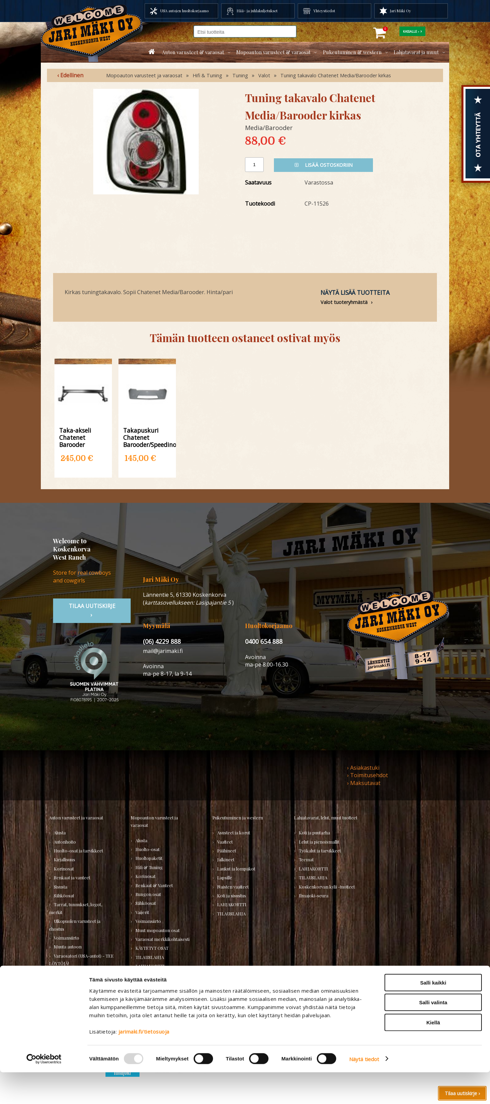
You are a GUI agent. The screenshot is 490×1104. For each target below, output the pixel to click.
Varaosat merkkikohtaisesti (162, 939)
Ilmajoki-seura (313, 895)
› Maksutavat (363, 783)
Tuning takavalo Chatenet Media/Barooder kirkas (335, 75)
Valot (264, 75)
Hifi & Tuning (207, 75)
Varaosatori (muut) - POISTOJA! (71, 976)
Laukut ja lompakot (236, 868)
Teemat (306, 859)
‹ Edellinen (70, 75)
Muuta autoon (68, 946)
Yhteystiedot (324, 10)
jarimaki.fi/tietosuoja (143, 1063)
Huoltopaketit (148, 858)
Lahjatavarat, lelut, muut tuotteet (325, 817)
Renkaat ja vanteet (72, 877)
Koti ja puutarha (314, 832)
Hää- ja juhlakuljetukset (257, 10)
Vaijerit (142, 912)
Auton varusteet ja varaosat (76, 817)
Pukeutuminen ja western (237, 817)
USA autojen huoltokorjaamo (184, 10)
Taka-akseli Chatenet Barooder (75, 437)
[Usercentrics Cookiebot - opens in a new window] (44, 1091)
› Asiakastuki (363, 767)
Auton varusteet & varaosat (193, 52)
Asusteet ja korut (233, 832)
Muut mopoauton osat (157, 930)
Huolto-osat (147, 849)
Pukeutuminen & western (352, 52)
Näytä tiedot (364, 1090)
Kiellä (433, 1054)
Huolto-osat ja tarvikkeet (78, 850)
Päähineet (226, 850)
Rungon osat (148, 894)
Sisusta (60, 887)
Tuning (240, 75)
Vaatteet (225, 842)
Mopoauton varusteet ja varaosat (144, 75)
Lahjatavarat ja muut (416, 52)
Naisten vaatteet (233, 887)
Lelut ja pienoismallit (319, 842)
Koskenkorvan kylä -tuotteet (327, 887)
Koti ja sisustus (231, 895)
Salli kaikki (433, 1014)
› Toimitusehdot (367, 775)
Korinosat (64, 868)
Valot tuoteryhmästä (344, 302)
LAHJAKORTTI (150, 966)
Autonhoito (65, 842)
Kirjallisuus (64, 859)
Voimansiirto (66, 938)
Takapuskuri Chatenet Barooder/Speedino (147, 437)
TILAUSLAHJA (68, 989)
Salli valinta (433, 1034)
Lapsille (224, 877)
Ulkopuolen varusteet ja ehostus (74, 924)
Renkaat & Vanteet (154, 885)
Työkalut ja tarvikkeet (320, 850)
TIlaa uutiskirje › (92, 610)
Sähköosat (64, 895)
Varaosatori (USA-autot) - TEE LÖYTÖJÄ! (81, 959)
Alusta (60, 832)
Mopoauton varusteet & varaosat (273, 52)
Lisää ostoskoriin (324, 165)
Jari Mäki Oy (400, 10)
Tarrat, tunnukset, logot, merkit (75, 908)
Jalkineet (225, 859)
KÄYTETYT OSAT (151, 948)
